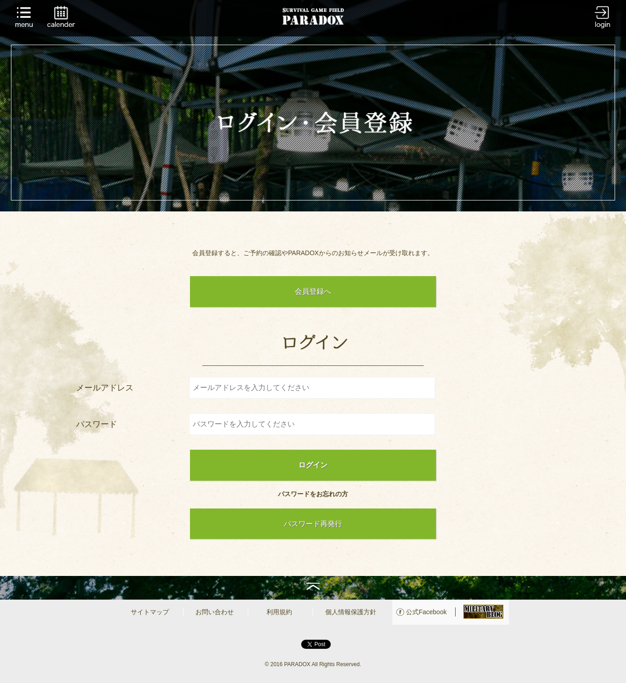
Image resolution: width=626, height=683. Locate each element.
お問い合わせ (214, 612)
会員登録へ (313, 291)
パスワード (96, 424)
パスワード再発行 (313, 524)
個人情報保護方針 (350, 612)
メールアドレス (104, 387)
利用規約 (279, 612)
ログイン (313, 465)
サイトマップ (150, 612)
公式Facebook (426, 612)
